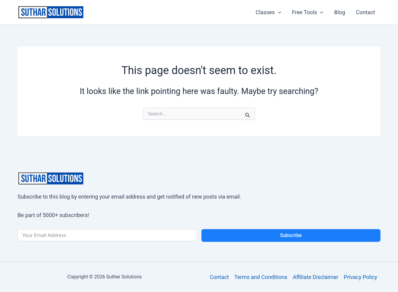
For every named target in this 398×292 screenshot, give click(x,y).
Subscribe (291, 235)
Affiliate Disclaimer (315, 277)
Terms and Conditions (261, 277)
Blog (339, 12)
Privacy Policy (360, 277)
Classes (268, 12)
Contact (365, 12)
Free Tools (307, 12)
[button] (278, 12)
